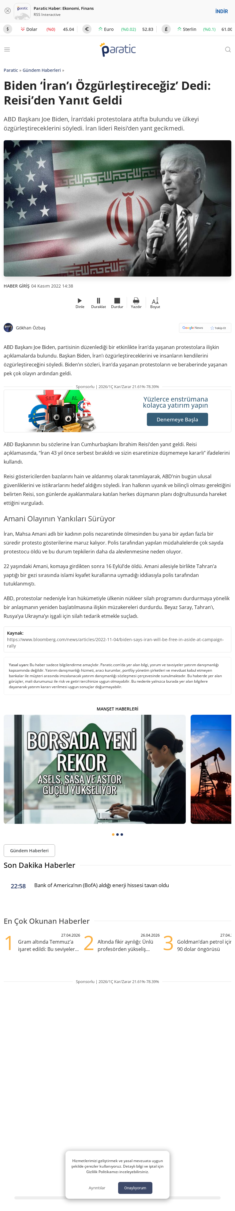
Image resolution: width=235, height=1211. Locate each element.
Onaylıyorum (135, 1188)
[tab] (113, 834)
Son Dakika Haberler (39, 865)
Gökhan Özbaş (31, 328)
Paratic (11, 70)
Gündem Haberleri (42, 70)
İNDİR (221, 11)
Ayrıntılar (97, 1188)
